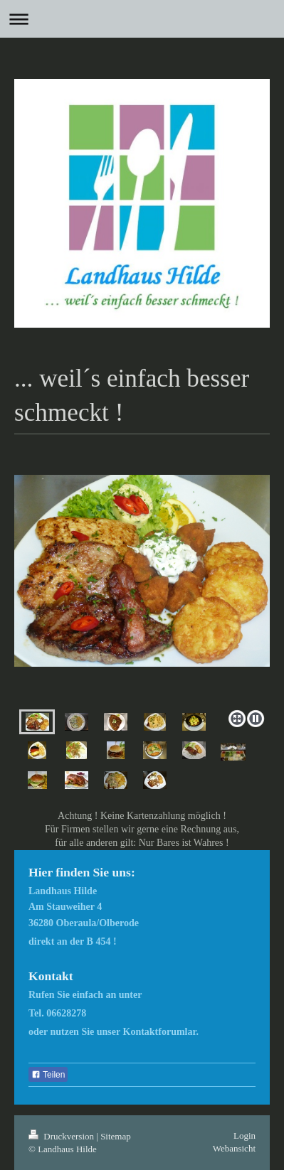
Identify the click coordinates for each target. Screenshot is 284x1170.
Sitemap (115, 1136)
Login (244, 1135)
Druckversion (62, 1136)
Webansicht (234, 1148)
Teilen (48, 1075)
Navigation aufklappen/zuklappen (142, 19)
